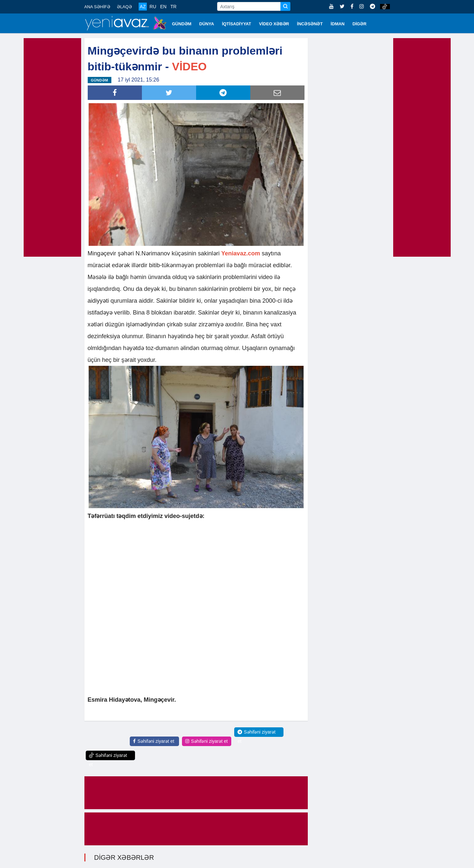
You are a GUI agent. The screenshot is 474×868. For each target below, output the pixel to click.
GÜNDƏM (182, 23)
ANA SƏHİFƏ (97, 6)
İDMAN (337, 23)
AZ (143, 6)
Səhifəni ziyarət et (153, 741)
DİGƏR (359, 23)
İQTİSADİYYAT (236, 23)
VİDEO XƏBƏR (274, 23)
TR (173, 6)
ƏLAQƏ (124, 6)
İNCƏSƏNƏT (310, 23)
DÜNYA (206, 23)
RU (152, 6)
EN (163, 6)
